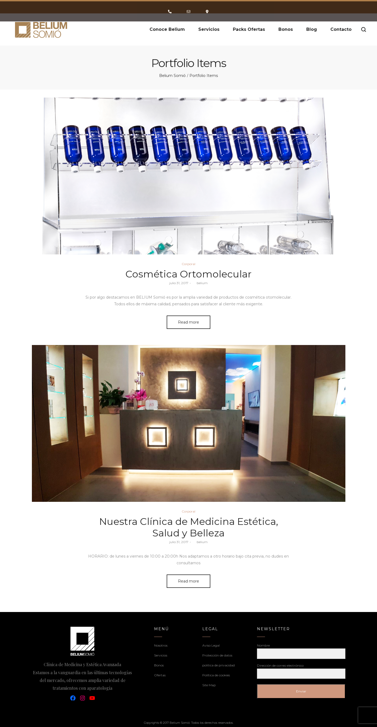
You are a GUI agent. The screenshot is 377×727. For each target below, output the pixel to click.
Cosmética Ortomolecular (188, 274)
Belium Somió (172, 75)
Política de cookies (216, 675)
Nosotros (160, 645)
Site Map (209, 685)
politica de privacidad (218, 665)
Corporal (188, 264)
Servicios (160, 655)
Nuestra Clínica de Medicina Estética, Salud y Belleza (188, 527)
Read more (188, 322)
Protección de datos (217, 655)
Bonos (159, 665)
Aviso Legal (211, 645)
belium (200, 283)
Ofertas (160, 675)
